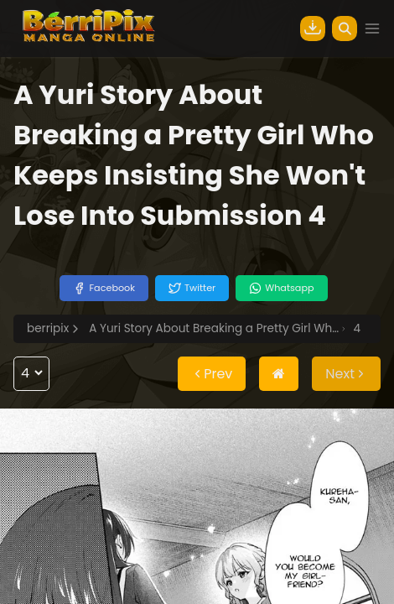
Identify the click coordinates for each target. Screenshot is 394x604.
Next (346, 374)
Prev (211, 373)
